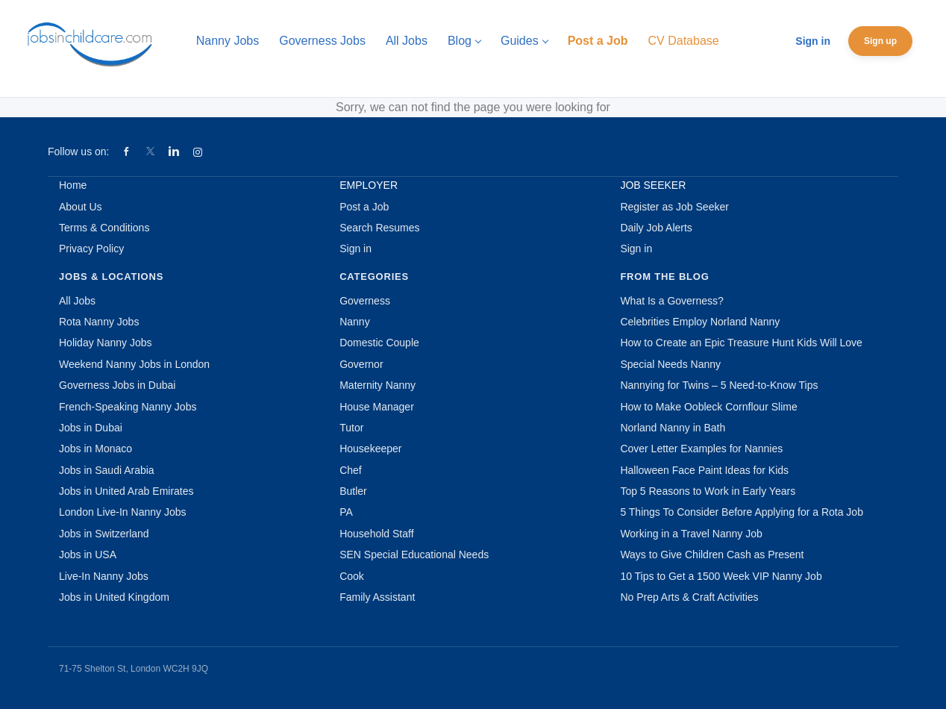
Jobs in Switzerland (104, 534)
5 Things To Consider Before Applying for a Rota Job (741, 512)
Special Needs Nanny (670, 364)
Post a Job (364, 207)
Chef (350, 470)
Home (73, 185)
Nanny (354, 322)
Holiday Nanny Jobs (105, 343)
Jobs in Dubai (90, 428)
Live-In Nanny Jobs (103, 576)
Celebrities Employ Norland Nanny (700, 322)
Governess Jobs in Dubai (117, 385)
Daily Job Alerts (656, 228)
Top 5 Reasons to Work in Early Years (707, 491)
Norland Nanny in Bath (672, 428)
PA (346, 512)
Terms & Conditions (104, 228)
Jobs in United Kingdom (114, 597)
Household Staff (376, 534)
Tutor (351, 428)
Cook (351, 576)
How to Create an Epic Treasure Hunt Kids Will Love (741, 343)
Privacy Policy (91, 248)
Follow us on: (78, 151)
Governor (361, 364)
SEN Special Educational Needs (414, 554)
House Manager (376, 407)
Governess (364, 301)
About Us (80, 207)
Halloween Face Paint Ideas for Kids (704, 470)
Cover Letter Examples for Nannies (701, 449)
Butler (353, 491)
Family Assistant (377, 597)
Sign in (812, 41)
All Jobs (77, 301)
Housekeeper (370, 449)
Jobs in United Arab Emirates (126, 491)
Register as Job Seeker (674, 207)
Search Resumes (379, 228)
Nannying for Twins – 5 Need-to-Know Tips (719, 385)
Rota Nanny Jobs (99, 322)
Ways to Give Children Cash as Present (712, 554)
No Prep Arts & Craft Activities (689, 597)
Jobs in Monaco (95, 449)
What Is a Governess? (672, 301)
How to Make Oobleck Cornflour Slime (708, 407)
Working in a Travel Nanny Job (691, 534)
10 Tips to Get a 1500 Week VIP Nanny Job (720, 576)
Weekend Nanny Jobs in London (134, 364)
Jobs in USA (87, 554)
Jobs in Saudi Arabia (106, 470)
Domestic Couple (379, 343)
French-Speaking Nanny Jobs (127, 407)
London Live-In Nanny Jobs (122, 512)
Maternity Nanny (377, 385)
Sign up (880, 41)
